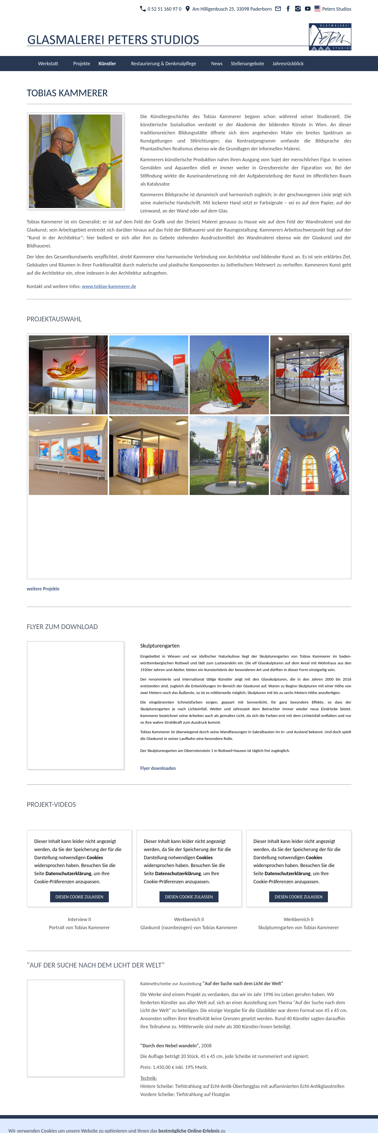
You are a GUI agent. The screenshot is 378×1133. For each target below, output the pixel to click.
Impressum (173, 1124)
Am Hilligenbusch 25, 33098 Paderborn (228, 9)
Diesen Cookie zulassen (80, 897)
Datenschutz (203, 1124)
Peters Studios (332, 9)
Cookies (229, 1124)
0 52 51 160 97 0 (160, 9)
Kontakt (148, 1124)
